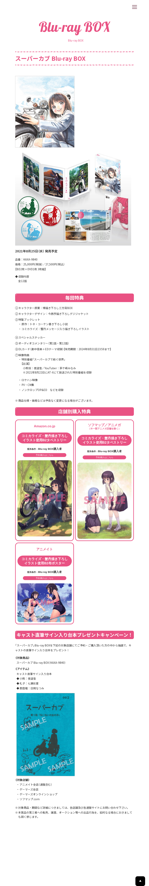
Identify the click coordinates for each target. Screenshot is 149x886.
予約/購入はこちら (44, 480)
